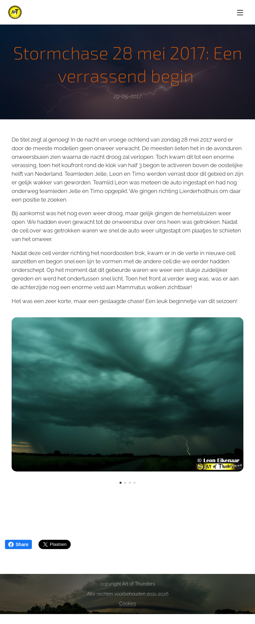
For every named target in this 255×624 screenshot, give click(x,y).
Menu (240, 12)
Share (18, 544)
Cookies (127, 603)
